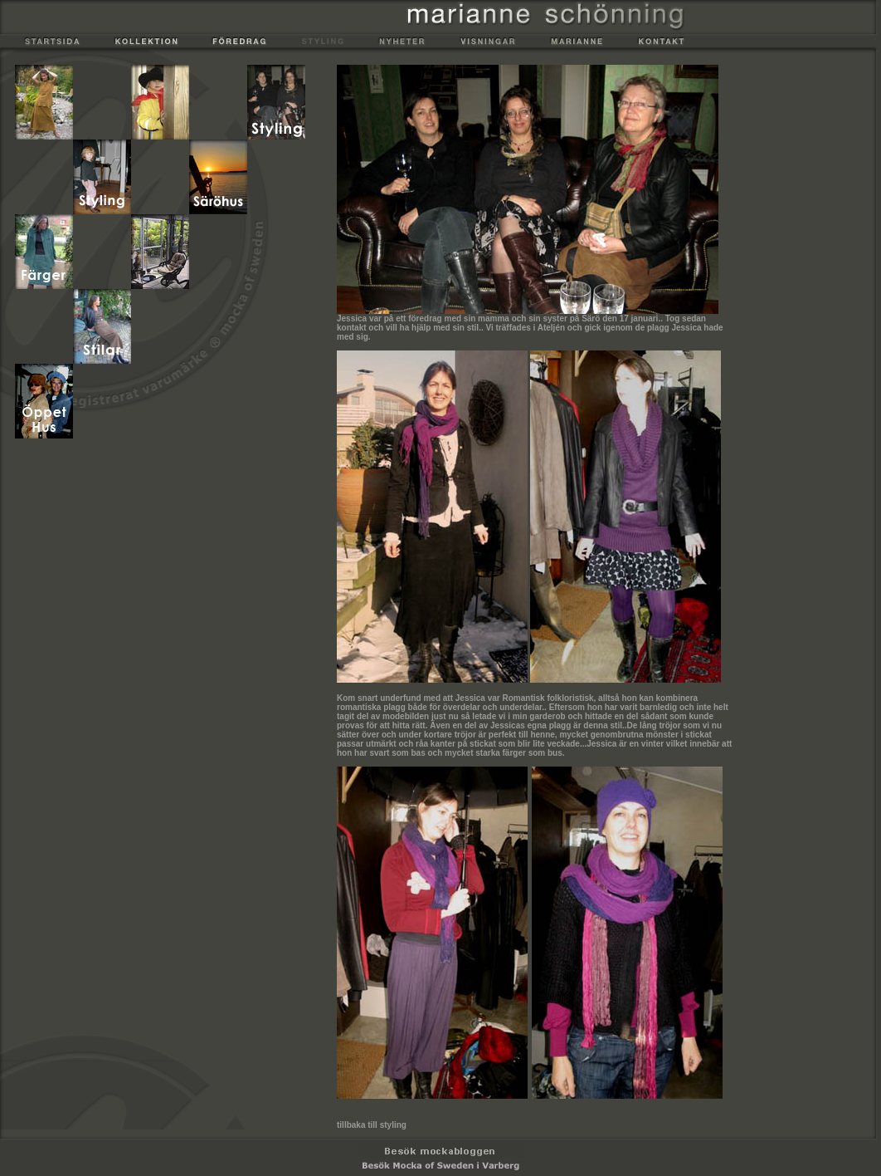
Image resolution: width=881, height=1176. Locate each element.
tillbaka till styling (371, 1124)
